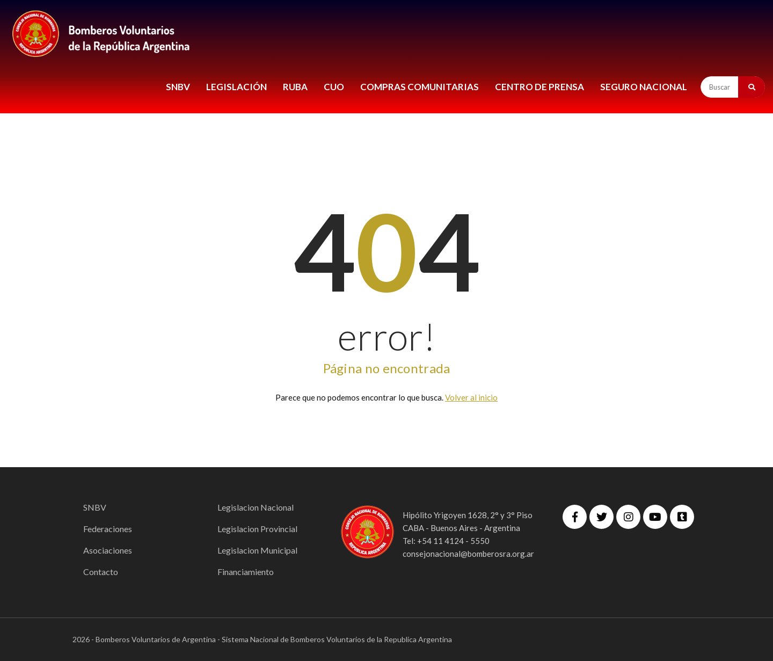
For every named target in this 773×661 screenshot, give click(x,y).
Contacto (100, 571)
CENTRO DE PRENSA (539, 86)
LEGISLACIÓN (236, 86)
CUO (334, 86)
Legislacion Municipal (257, 550)
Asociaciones (107, 550)
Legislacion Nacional (255, 507)
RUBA (295, 86)
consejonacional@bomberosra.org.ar (468, 553)
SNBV (178, 86)
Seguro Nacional (643, 86)
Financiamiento (245, 571)
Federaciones (107, 529)
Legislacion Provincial (257, 529)
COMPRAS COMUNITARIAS (419, 86)
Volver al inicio (471, 397)
